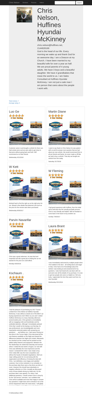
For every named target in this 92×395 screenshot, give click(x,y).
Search (79, 3)
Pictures (33, 2)
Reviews (25, 2)
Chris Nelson (14, 3)
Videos (41, 2)
